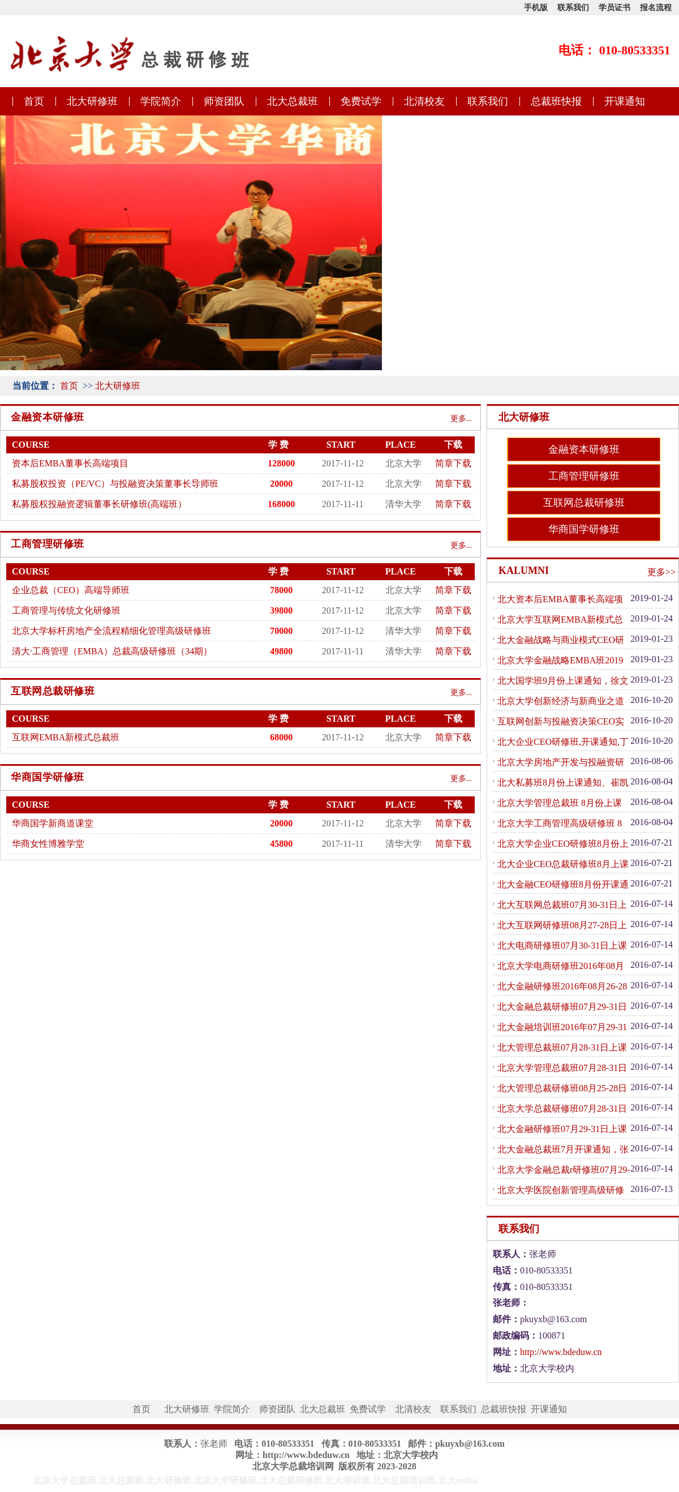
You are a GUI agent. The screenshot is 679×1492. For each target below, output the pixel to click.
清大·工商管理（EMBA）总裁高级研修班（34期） (112, 651)
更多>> (661, 572)
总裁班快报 (556, 101)
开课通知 (624, 101)
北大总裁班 (292, 101)
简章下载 (453, 463)
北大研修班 (92, 101)
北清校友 (424, 101)
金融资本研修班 (584, 449)
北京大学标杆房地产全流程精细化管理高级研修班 (111, 631)
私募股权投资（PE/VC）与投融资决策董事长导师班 (115, 483)
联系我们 (487, 101)
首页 (34, 101)
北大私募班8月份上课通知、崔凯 (563, 782)
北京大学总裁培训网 (293, 1466)
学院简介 (160, 101)
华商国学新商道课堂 (52, 823)
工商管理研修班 (584, 476)
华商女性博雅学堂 (48, 843)
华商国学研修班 (584, 529)
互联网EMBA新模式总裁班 (65, 737)
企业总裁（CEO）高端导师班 (71, 590)
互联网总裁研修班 (584, 502)
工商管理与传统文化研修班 (66, 610)
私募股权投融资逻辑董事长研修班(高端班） (99, 504)
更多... (461, 418)
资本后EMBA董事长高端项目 (70, 463)
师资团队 (224, 101)
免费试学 (361, 101)
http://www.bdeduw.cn (561, 1352)
